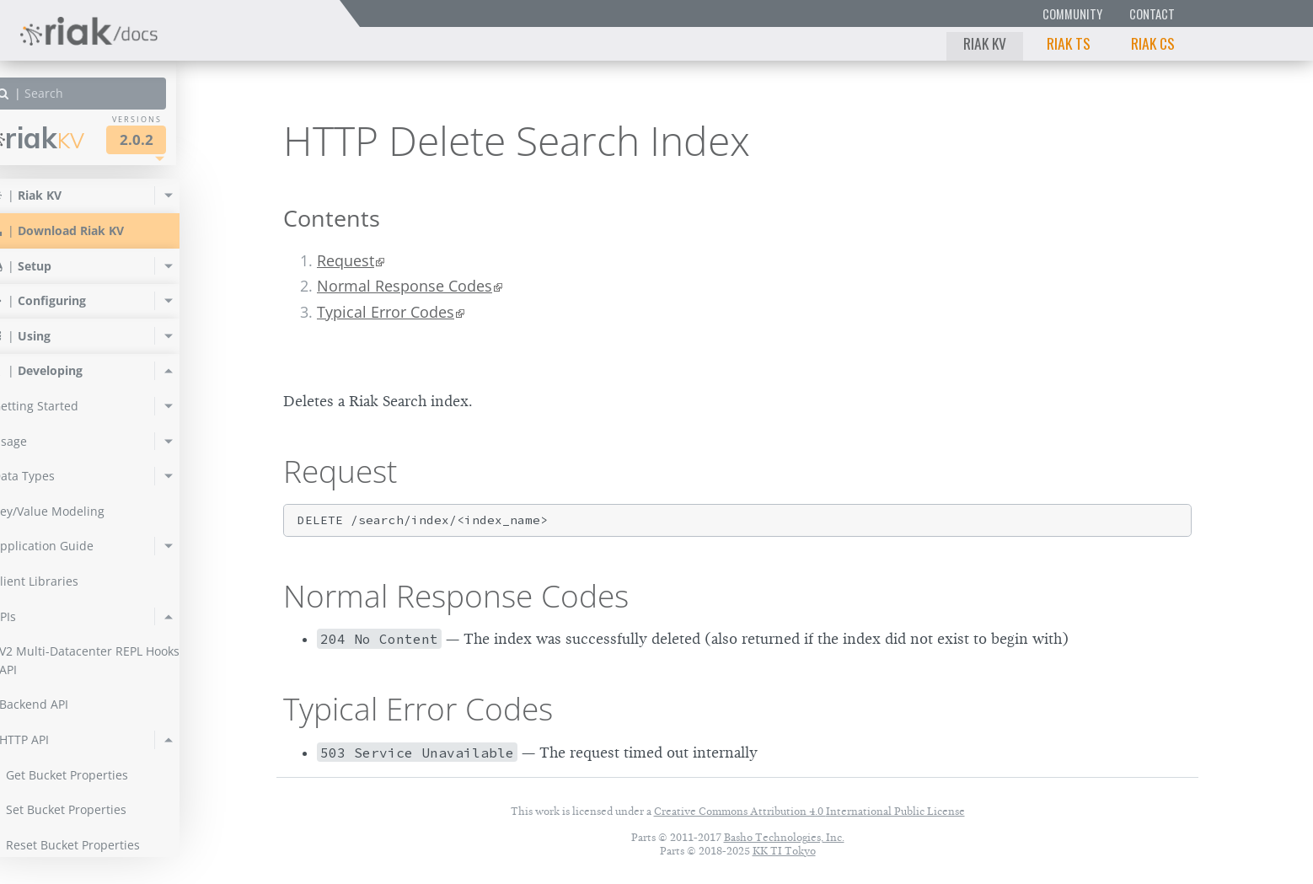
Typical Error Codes (385, 312)
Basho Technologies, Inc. (784, 837)
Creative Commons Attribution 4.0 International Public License (809, 811)
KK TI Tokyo (784, 850)
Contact (1152, 14)
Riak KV (984, 43)
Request (345, 260)
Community (1072, 14)
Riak (72, 138)
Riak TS (1069, 43)
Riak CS (1153, 43)
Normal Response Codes (404, 286)
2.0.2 (172, 139)
